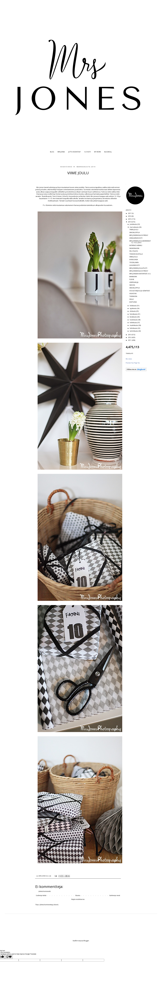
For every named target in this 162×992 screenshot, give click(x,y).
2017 (130, 213)
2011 (130, 340)
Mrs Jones (129, 359)
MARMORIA (133, 277)
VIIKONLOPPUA (134, 232)
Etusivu (77, 895)
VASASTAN (132, 293)
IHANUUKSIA (133, 260)
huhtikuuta (133, 323)
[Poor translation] (9, 957)
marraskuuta (134, 227)
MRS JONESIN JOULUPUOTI (138, 268)
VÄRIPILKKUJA (133, 282)
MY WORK (97, 152)
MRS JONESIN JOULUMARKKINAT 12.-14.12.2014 (140, 242)
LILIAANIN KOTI (134, 265)
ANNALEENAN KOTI (135, 238)
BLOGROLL (108, 152)
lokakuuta (133, 306)
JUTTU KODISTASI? (74, 152)
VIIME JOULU (133, 257)
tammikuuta (134, 331)
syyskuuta (133, 308)
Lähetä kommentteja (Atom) (48, 905)
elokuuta (133, 311)
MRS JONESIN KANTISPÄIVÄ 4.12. (140, 274)
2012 (130, 337)
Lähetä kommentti (44, 891)
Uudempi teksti (41, 895)
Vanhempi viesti (114, 895)
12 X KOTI (87, 152)
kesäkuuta (133, 317)
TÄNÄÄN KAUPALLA (136, 254)
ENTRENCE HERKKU (135, 245)
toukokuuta (134, 320)
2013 (130, 335)
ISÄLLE (131, 299)
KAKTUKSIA (133, 302)
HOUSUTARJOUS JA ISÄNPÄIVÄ (139, 291)
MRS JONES (61, 152)
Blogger (86, 941)
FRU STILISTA (133, 251)
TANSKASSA (133, 296)
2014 (130, 222)
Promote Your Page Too (133, 363)
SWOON (132, 285)
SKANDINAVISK (134, 248)
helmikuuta (134, 328)
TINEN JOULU (133, 230)
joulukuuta (133, 224)
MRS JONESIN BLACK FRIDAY (138, 235)
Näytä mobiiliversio (78, 899)
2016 (130, 216)
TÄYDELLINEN (134, 262)
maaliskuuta (134, 325)
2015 (130, 219)
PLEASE (131, 279)
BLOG (52, 152)
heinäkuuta (134, 314)
